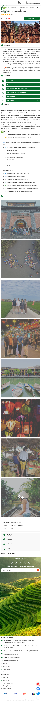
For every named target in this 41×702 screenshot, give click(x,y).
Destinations (6, 666)
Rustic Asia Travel (20, 605)
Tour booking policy (8, 683)
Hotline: (28, 3)
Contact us (6, 680)
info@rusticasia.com (14, 657)
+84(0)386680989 (35, 3)
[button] (38, 7)
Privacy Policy (7, 686)
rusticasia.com (13, 660)
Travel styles (6, 669)
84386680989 (14, 654)
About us (5, 677)
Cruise (4, 672)
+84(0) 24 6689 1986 (32, 651)
